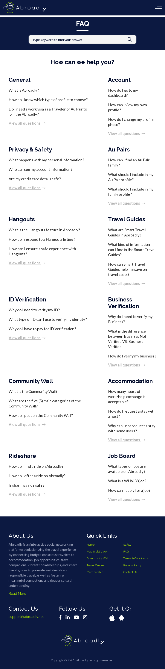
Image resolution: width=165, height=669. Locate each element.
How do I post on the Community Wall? (41, 415)
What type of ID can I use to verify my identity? (48, 319)
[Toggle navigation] (158, 6)
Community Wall (98, 558)
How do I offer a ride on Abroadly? (37, 475)
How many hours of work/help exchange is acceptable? (126, 396)
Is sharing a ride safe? (26, 485)
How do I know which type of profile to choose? (48, 99)
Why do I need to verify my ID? (34, 309)
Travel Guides (95, 565)
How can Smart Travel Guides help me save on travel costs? (127, 269)
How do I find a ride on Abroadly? (36, 466)
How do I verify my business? (132, 356)
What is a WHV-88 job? (127, 480)
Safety (127, 544)
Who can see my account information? (40, 169)
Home (91, 544)
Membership (95, 572)
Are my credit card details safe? (35, 178)
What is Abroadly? (24, 90)
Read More (17, 594)
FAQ (126, 551)
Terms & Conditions (135, 558)
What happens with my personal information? (46, 159)
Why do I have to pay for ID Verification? (42, 328)
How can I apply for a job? (129, 490)
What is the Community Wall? (33, 391)
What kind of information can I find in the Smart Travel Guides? (131, 249)
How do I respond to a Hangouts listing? (42, 239)
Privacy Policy (132, 565)
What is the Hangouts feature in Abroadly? (44, 229)
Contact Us (130, 572)
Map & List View (97, 551)
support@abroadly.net (26, 617)
